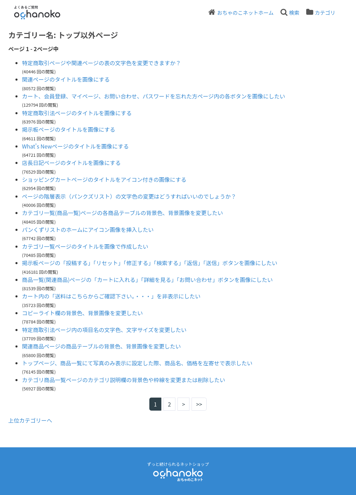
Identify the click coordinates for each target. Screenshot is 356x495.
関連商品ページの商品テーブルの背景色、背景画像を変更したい (101, 346)
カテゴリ (325, 12)
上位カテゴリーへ (30, 420)
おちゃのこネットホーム (245, 12)
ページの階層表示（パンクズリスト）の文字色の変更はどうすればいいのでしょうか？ (129, 196)
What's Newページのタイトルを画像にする (75, 146)
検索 (294, 12)
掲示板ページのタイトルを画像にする (68, 129)
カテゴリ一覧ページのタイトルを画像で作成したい (85, 246)
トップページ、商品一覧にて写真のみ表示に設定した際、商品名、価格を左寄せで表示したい (137, 363)
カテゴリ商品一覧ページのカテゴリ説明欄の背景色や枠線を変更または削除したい (123, 380)
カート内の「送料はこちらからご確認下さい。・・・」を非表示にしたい (111, 296)
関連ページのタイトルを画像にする (66, 79)
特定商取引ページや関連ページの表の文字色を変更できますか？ (101, 63)
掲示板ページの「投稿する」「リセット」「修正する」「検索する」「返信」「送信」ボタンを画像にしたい (149, 263)
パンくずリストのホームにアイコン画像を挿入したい (88, 229)
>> (199, 404)
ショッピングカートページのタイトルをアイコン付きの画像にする (104, 179)
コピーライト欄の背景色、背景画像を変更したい (82, 313)
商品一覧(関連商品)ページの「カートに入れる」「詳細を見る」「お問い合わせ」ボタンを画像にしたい (147, 279)
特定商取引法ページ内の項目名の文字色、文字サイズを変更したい (104, 330)
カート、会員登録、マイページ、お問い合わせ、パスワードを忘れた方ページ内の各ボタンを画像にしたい (153, 96)
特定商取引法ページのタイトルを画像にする (77, 113)
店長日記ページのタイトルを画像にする (71, 162)
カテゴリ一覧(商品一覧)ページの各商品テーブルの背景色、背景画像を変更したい (122, 213)
